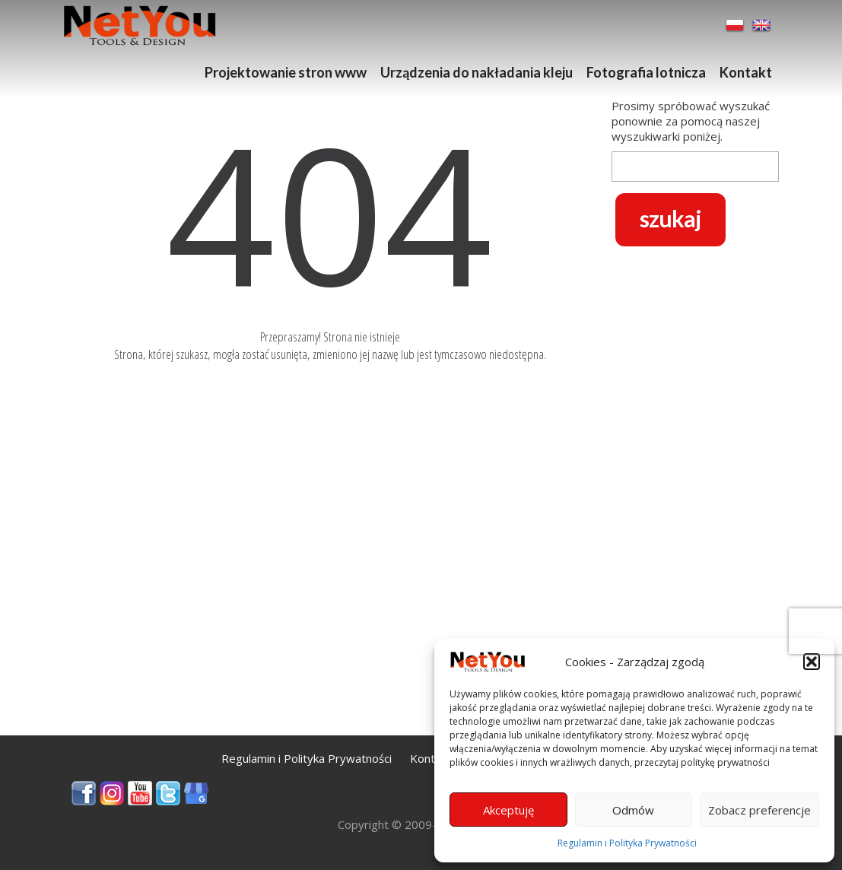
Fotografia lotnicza (646, 72)
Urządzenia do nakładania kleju (476, 72)
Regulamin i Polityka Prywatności (627, 843)
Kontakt (746, 72)
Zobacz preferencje (759, 810)
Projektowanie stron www (286, 72)
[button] (811, 661)
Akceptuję (508, 810)
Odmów (633, 810)
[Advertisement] (330, 629)
